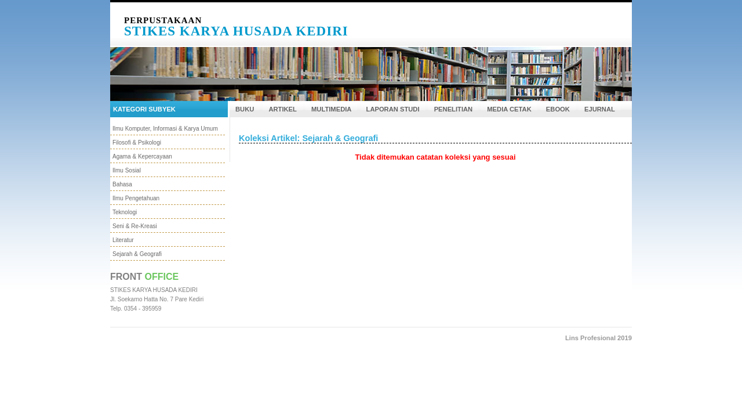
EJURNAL (599, 109)
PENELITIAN (453, 109)
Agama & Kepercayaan (142, 156)
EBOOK (558, 109)
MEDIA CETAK (509, 109)
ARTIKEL (282, 109)
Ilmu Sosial (126, 170)
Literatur (123, 240)
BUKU (244, 109)
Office (162, 277)
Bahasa (122, 184)
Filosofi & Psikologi (136, 142)
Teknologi (124, 212)
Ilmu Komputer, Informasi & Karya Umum (165, 128)
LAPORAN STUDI (393, 109)
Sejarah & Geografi (137, 254)
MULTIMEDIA (331, 109)
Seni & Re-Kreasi (134, 226)
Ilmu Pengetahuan (135, 198)
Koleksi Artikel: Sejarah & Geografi (308, 138)
